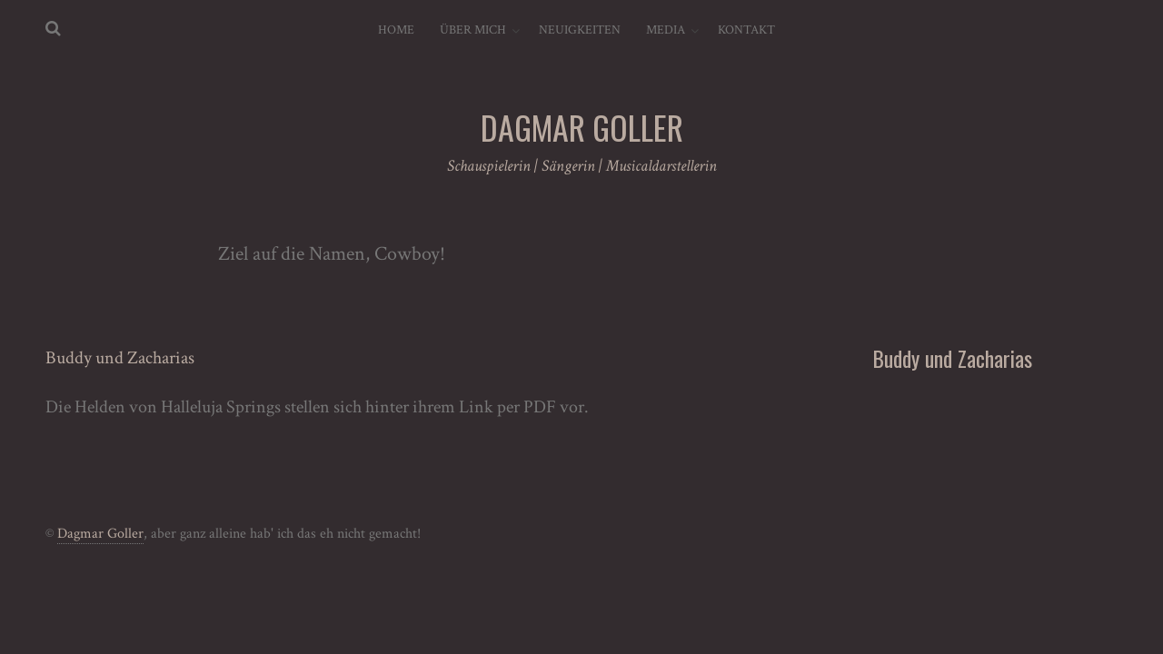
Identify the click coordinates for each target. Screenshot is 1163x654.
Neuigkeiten (580, 30)
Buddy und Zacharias (119, 358)
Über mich (473, 30)
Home (396, 30)
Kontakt (746, 30)
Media (665, 30)
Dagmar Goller (100, 533)
